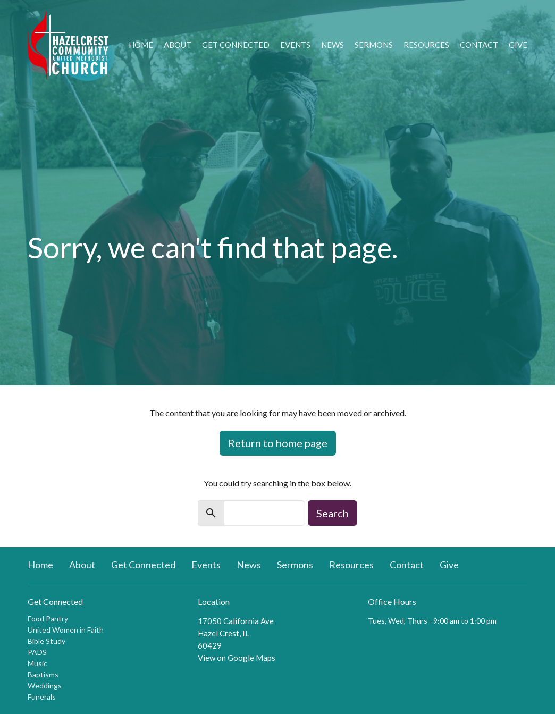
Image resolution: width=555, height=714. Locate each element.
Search (332, 513)
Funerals (42, 696)
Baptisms (43, 674)
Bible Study (46, 640)
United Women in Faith (66, 629)
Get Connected (236, 44)
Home (141, 44)
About (177, 44)
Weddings (45, 685)
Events (295, 44)
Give (518, 44)
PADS (37, 652)
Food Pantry (48, 618)
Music (37, 663)
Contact (479, 44)
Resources (426, 44)
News (332, 44)
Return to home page (277, 442)
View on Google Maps (236, 657)
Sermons (374, 44)
